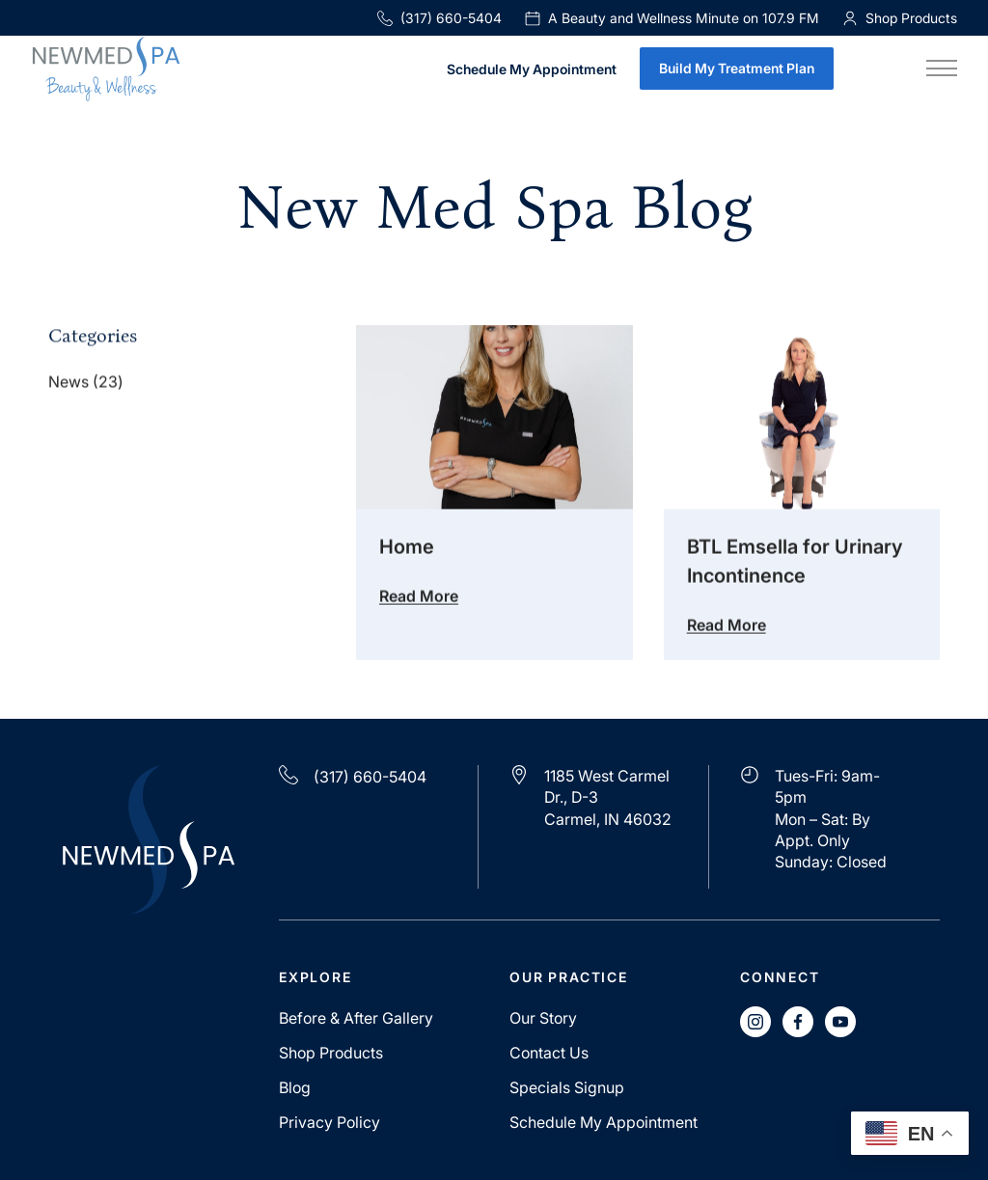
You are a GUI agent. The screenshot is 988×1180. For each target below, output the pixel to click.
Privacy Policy (329, 1122)
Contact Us (549, 1052)
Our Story (543, 1018)
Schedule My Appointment (532, 70)
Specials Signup (566, 1087)
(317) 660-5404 (439, 18)
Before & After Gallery (356, 1018)
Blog (295, 1087)
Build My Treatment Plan (736, 68)
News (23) (86, 383)
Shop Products (331, 1052)
